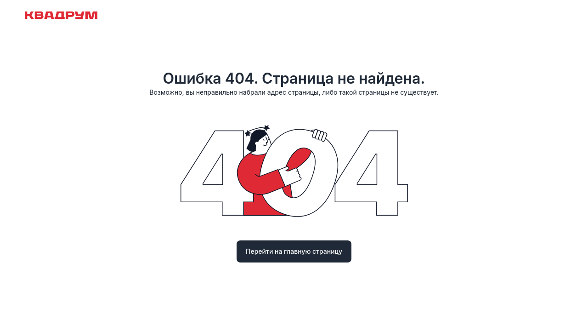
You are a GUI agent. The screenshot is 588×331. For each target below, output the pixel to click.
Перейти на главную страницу (294, 251)
